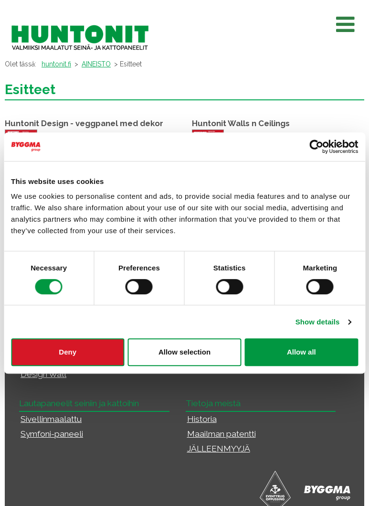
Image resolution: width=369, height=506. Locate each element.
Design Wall (43, 374)
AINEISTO (96, 64)
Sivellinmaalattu (51, 419)
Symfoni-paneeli (52, 434)
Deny (67, 352)
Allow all (301, 352)
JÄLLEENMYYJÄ (218, 448)
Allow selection (184, 352)
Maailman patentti (221, 434)
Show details (317, 322)
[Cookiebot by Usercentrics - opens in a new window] (316, 147)
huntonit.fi (56, 64)
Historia (202, 419)
